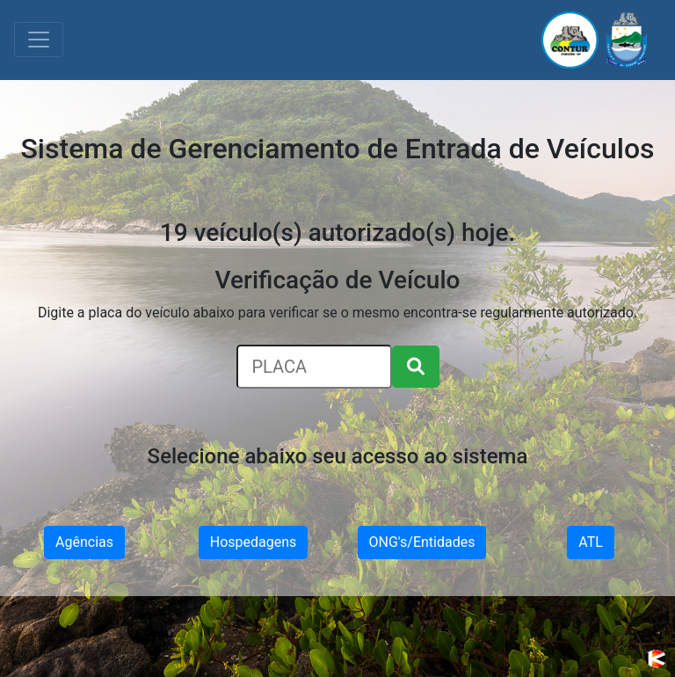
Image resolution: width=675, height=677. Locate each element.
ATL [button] (590, 542)
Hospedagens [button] (253, 542)
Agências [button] (84, 542)
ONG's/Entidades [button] (422, 542)
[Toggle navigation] (38, 39)
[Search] (314, 367)
